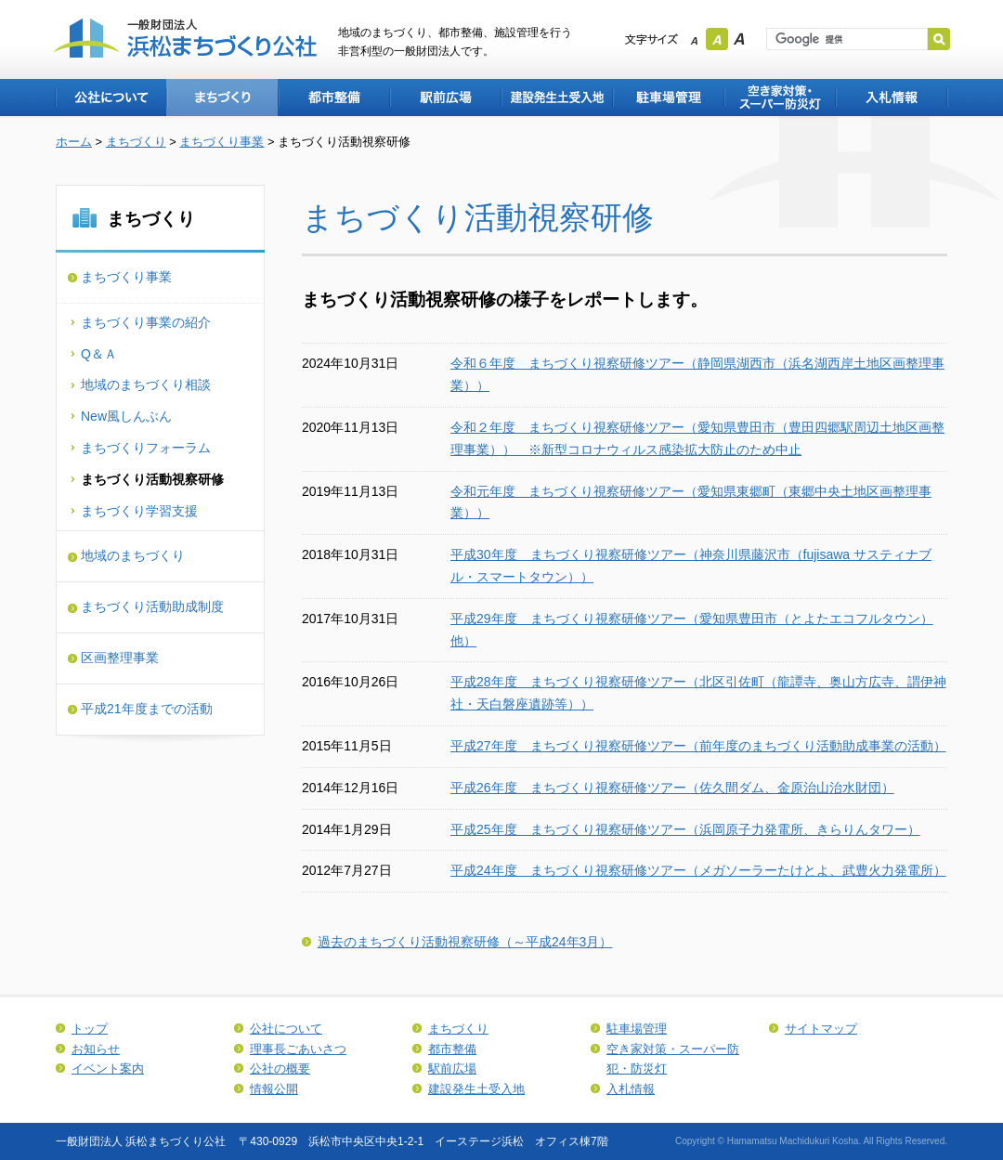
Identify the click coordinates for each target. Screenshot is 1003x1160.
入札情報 (891, 97)
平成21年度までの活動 (147, 708)
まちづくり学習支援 (139, 510)
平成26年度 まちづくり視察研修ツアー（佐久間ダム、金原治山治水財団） (672, 787)
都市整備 (333, 97)
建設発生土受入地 (556, 97)
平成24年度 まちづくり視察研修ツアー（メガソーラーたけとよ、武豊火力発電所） (698, 870)
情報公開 (274, 1089)
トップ (90, 1029)
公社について (110, 97)
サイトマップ (821, 1029)
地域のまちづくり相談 (146, 384)
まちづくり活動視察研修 (152, 479)
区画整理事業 (120, 657)
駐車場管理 (667, 97)
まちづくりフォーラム (146, 447)
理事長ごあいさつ (298, 1049)
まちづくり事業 (221, 142)
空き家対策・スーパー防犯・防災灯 (779, 97)
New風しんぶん (126, 416)
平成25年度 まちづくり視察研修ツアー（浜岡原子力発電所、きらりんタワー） (685, 829)
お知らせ (96, 1049)
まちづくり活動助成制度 (152, 606)
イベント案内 (108, 1068)
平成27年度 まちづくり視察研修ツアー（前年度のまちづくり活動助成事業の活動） (698, 745)
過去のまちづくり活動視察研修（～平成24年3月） (465, 941)
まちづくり (222, 97)
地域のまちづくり (133, 555)
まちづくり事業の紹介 (146, 322)
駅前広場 (445, 97)
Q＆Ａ (99, 353)
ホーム (74, 142)
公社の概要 (280, 1068)
